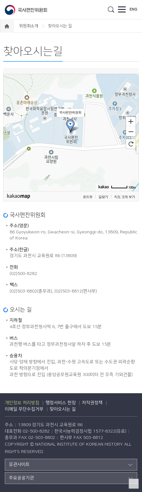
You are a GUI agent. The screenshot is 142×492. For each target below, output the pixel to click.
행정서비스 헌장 (60, 402)
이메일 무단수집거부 (24, 409)
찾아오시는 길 (63, 409)
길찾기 (103, 196)
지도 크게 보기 (124, 196)
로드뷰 (87, 196)
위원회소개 (29, 26)
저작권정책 (92, 402)
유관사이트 (19, 464)
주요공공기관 (21, 477)
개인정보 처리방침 (22, 402)
